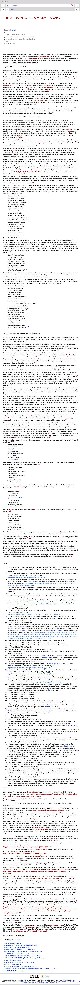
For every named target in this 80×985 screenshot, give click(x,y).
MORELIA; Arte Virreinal (13, 943)
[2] (28, 89)
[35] (39, 464)
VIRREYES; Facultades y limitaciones (17, 947)
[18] (26, 341)
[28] (48, 404)
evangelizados (7, 85)
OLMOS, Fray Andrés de (13, 964)
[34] (16, 459)
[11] (20, 237)
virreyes (69, 131)
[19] (9, 347)
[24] (35, 362)
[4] (53, 112)
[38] (20, 497)
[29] (31, 415)
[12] (31, 244)
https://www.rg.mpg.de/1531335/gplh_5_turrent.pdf (45, 682)
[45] (61, 543)
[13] (26, 246)
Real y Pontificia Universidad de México (28, 172)
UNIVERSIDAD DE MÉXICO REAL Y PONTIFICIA (20, 949)
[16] (26, 269)
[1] (74, 76)
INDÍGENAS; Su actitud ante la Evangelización (20, 966)
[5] (74, 132)
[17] (28, 326)
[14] (18, 248)
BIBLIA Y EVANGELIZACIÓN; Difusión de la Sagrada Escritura (25, 958)
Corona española (33, 59)
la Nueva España (43, 57)
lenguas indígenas (19, 487)
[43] (60, 533)
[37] (27, 486)
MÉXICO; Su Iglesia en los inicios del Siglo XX (20, 962)
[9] (14, 180)
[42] (22, 528)
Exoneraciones (54, 982)
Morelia (33, 361)
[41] (9, 511)
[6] (12, 152)
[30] (8, 417)
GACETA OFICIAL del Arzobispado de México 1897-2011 (23, 951)
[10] (33, 182)
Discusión (7, 10)
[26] (11, 384)
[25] (76, 376)
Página (3, 10)
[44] (29, 538)
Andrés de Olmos (49, 87)
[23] (46, 360)
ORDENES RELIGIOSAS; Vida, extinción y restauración (22, 954)
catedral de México (66, 746)
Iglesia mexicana (40, 100)
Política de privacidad (60, 981)
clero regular (61, 676)
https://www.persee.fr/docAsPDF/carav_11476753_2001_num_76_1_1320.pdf (34, 614)
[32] (50, 437)
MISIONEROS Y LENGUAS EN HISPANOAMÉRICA (21, 945)
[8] (24, 173)
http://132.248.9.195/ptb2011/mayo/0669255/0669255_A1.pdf (29, 668)
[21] (67, 354)
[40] (33, 509)
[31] (66, 419)
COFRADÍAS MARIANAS (13, 960)
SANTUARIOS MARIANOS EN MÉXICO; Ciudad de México (23, 956)
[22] (54, 356)
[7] (77, 161)
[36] (19, 481)
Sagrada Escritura (56, 630)
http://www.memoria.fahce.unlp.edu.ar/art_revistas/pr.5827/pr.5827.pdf (31, 674)
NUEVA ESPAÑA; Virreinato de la (16, 971)
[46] (71, 556)
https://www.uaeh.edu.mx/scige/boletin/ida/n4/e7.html (26, 577)
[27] (46, 391)
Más (12, 9)
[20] (58, 350)
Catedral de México (52, 664)
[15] (9, 252)
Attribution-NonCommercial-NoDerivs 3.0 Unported (19, 981)
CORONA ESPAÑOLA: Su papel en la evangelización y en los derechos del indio (30, 969)
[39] (21, 506)
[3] (48, 91)
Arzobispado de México (18, 630)
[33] (12, 441)
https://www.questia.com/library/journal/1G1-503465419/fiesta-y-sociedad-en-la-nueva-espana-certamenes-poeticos (40, 795)
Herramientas (77, 10)
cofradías (19, 137)
